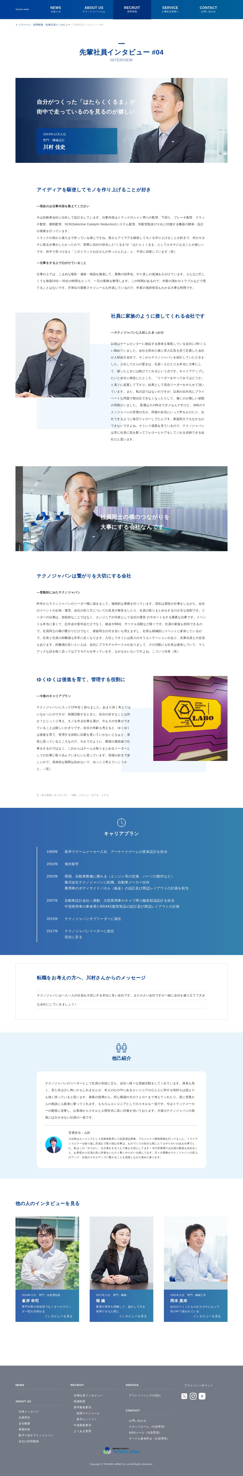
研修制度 (79, 1400)
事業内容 (24, 1427)
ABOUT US (23, 1400)
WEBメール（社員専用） (145, 1430)
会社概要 (24, 1421)
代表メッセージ (29, 1409)
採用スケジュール (88, 1412)
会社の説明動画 (29, 1439)
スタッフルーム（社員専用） (148, 1424)
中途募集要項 (82, 1424)
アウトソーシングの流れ (145, 1394)
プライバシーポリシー (198, 1385)
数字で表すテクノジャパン (36, 1433)
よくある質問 (82, 1430)
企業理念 (24, 1415)
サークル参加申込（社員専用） (149, 1436)
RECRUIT (78, 1384)
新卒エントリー (87, 1418)
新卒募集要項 (82, 1406)
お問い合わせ (137, 1418)
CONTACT (133, 1409)
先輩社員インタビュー (88, 1394)
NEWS (20, 1384)
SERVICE (133, 1384)
